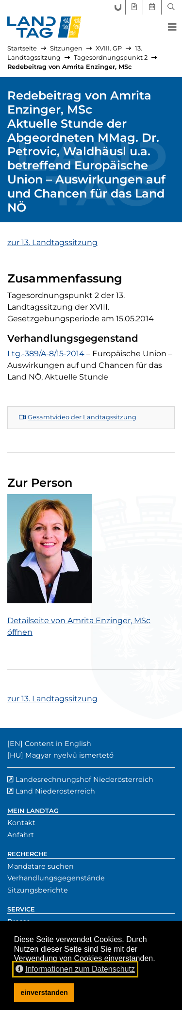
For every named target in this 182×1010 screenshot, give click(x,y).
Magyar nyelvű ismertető (69, 755)
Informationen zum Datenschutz (75, 969)
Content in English (58, 743)
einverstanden (44, 992)
